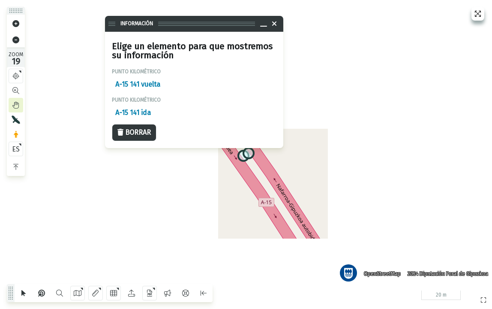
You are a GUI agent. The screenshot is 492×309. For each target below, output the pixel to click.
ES (16, 149)
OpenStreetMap (381, 273)
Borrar (134, 132)
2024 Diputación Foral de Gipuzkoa (446, 273)
